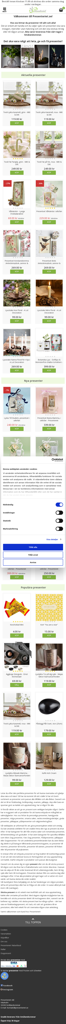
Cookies (4, 930)
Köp (17, 123)
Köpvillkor (5, 937)
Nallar (3, 949)
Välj (17, 685)
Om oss (4, 941)
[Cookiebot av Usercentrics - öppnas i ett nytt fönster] (51, 460)
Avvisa (33, 562)
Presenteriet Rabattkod (11, 945)
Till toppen (33, 921)
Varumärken (6, 933)
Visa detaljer (52, 539)
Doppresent (6, 953)
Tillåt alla (33, 547)
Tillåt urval (33, 555)
